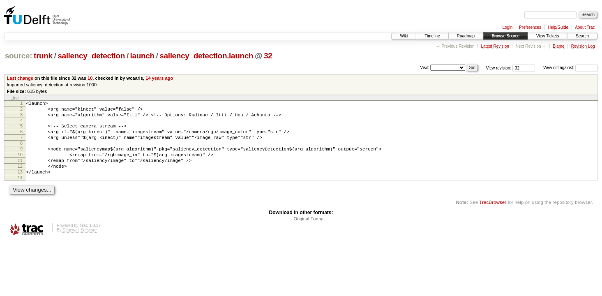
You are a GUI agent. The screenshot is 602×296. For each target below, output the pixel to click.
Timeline (432, 36)
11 (20, 171)
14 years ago (159, 78)
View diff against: (570, 67)
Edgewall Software (79, 245)
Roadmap (466, 36)
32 (268, 55)
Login (507, 27)
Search (582, 36)
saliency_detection (91, 55)
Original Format (309, 233)
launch (142, 55)
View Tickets (547, 36)
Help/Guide (558, 27)
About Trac (585, 27)
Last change (20, 78)
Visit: (424, 67)
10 (90, 78)
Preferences (530, 27)
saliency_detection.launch (206, 55)
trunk (43, 55)
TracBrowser (492, 217)
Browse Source (505, 36)
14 (20, 192)
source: (18, 55)
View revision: (499, 67)
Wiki (404, 36)
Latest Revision (495, 46)
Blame (558, 46)
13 (20, 185)
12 (20, 178)
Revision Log (583, 46)
